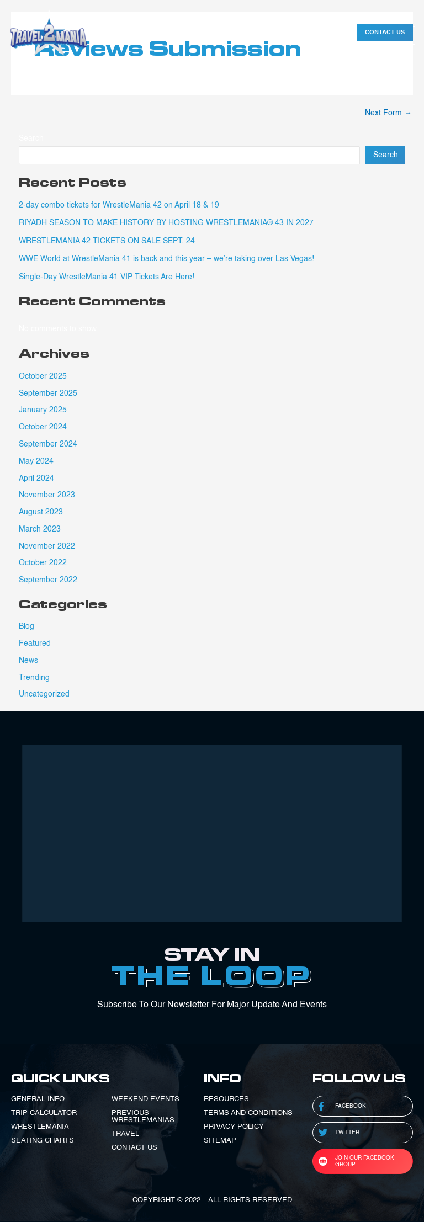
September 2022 (48, 580)
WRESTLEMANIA (40, 1126)
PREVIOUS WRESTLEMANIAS (143, 1116)
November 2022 (47, 546)
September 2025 (48, 393)
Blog (26, 626)
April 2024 (36, 478)
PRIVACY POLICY (234, 1126)
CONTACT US (134, 1147)
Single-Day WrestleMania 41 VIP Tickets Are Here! (106, 277)
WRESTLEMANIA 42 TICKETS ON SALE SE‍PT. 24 (107, 241)
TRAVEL (125, 1134)
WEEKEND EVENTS (145, 1099)
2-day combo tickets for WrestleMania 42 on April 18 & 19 (119, 205)
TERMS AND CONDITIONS (248, 1113)
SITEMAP (220, 1140)
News (28, 661)
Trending (34, 678)
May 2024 (36, 461)
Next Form (388, 113)
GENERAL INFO (38, 1099)
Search (31, 138)
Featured (35, 643)
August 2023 (41, 512)
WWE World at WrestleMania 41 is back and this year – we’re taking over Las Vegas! (166, 259)
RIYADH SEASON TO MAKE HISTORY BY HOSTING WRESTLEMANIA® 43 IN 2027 (166, 223)
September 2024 (48, 444)
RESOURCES (226, 1099)
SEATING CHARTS (42, 1140)
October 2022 (43, 563)
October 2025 (43, 376)
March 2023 (40, 529)
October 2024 (43, 427)
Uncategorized (44, 694)
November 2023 (47, 495)
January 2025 (43, 410)
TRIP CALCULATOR (44, 1113)
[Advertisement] (212, 833)
